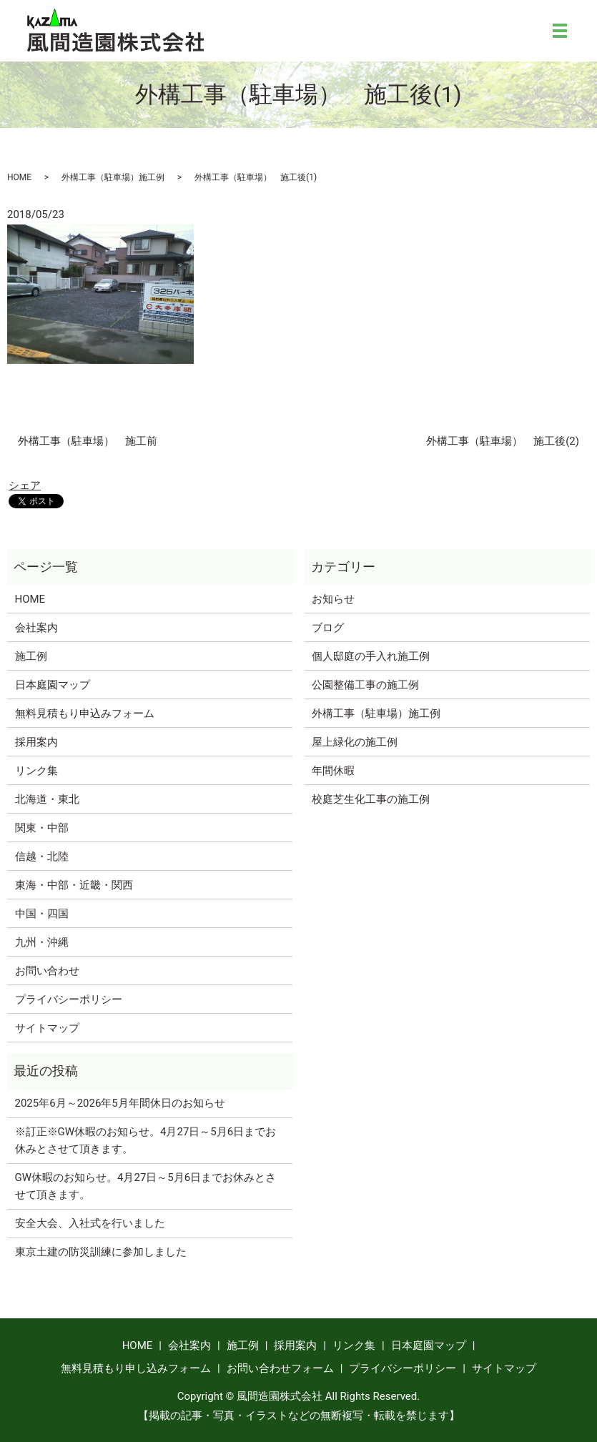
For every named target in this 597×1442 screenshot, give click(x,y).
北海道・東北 (47, 799)
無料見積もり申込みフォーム (84, 713)
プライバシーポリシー (68, 999)
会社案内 (36, 627)
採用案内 (36, 742)
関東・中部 (42, 827)
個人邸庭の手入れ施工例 (371, 656)
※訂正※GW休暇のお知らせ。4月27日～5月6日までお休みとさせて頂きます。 (146, 1140)
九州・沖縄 (42, 942)
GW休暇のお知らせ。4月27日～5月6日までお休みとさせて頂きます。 (146, 1186)
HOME (19, 177)
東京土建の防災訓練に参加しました (101, 1251)
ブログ (328, 627)
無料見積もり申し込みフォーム (136, 1368)
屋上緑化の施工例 (355, 742)
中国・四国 (42, 913)
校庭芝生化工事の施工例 (371, 799)
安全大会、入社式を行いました (90, 1223)
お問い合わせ (47, 970)
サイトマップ (47, 1028)
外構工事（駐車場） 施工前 (87, 441)
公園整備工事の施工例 (365, 684)
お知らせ (333, 599)
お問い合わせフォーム (280, 1368)
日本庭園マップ (52, 684)
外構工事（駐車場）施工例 (112, 177)
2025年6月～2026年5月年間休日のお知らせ (120, 1103)
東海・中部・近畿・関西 (74, 885)
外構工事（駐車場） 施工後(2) (502, 441)
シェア (25, 485)
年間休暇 (333, 770)
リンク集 (36, 770)
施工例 (31, 656)
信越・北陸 (42, 856)
